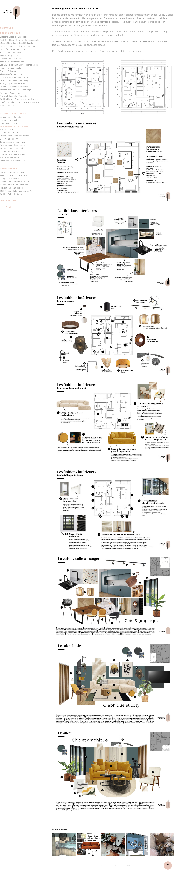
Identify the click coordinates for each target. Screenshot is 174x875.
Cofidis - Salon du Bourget (12, 194)
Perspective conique (9, 123)
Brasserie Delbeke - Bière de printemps (17, 46)
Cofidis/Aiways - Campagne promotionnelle (19, 99)
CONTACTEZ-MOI (8, 200)
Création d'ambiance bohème (13, 148)
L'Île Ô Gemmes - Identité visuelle (14, 49)
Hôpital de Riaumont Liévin (12, 172)
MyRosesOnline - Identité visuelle (14, 77)
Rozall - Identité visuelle (10, 52)
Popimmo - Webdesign (10, 92)
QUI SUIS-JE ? (6, 27)
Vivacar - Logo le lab (9, 55)
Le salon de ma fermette (10, 117)
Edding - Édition (7, 105)
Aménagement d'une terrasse (13, 145)
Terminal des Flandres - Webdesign (15, 89)
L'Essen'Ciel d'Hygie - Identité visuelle (16, 43)
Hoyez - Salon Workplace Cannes (15, 181)
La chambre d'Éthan (9, 132)
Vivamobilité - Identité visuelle (13, 74)
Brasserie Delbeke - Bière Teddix (14, 36)
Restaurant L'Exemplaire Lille (12, 160)
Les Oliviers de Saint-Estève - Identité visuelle (20, 64)
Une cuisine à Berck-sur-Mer (12, 154)
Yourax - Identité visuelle (10, 68)
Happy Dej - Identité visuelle (12, 83)
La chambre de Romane (10, 151)
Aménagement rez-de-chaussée (14, 126)
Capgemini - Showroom (10, 178)
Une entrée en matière (10, 120)
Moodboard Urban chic (10, 157)
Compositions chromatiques (12, 141)
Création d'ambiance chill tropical (14, 135)
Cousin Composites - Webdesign (14, 80)
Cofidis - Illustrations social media (14, 86)
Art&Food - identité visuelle (12, 61)
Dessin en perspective (9, 138)
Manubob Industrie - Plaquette (13, 96)
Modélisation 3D (7, 129)
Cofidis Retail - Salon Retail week (14, 184)
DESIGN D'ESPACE (8, 168)
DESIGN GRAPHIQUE (10, 33)
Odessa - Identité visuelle (11, 58)
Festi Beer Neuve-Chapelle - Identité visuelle (19, 39)
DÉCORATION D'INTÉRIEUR (13, 113)
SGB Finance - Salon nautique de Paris (17, 191)
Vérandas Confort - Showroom (13, 175)
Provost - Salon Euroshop (11, 187)
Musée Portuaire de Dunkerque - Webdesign (19, 102)
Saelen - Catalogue (8, 71)
